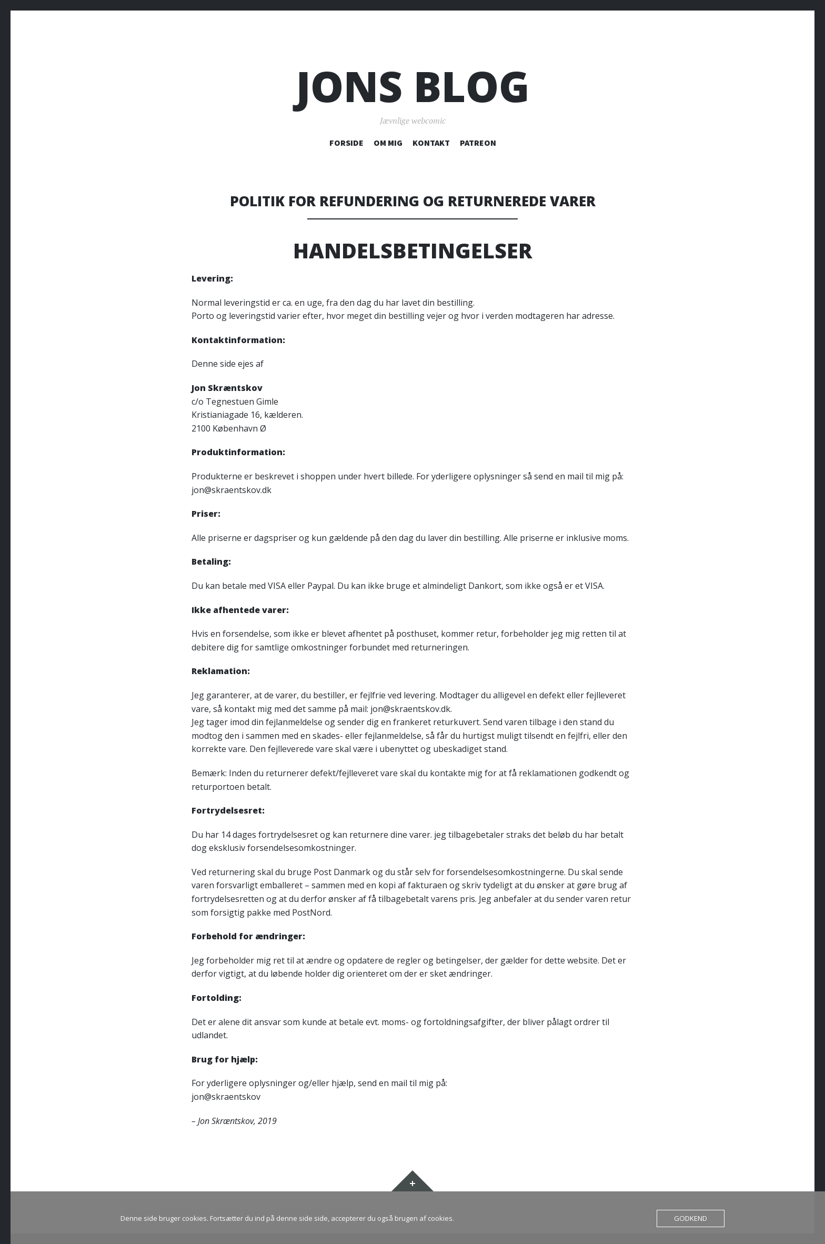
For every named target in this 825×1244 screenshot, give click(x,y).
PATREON (478, 142)
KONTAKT (431, 142)
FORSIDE (346, 142)
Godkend (691, 1218)
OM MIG (388, 142)
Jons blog (412, 86)
